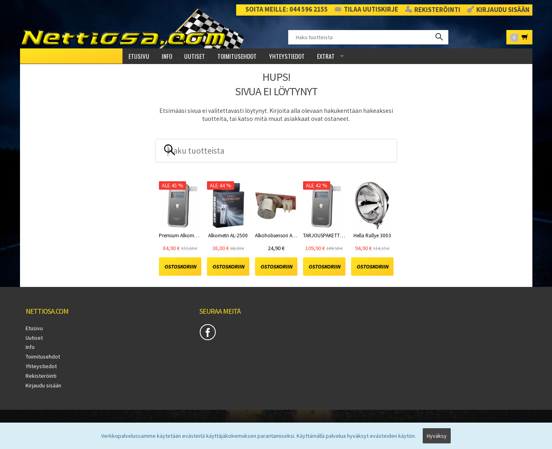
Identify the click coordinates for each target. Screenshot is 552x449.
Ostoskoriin (181, 266)
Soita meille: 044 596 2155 (286, 9)
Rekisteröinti (437, 10)
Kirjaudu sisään (503, 10)
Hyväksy (437, 435)
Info (167, 56)
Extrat (326, 56)
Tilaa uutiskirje (371, 9)
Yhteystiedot (287, 56)
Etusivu (138, 56)
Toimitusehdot (237, 56)
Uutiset (194, 56)
